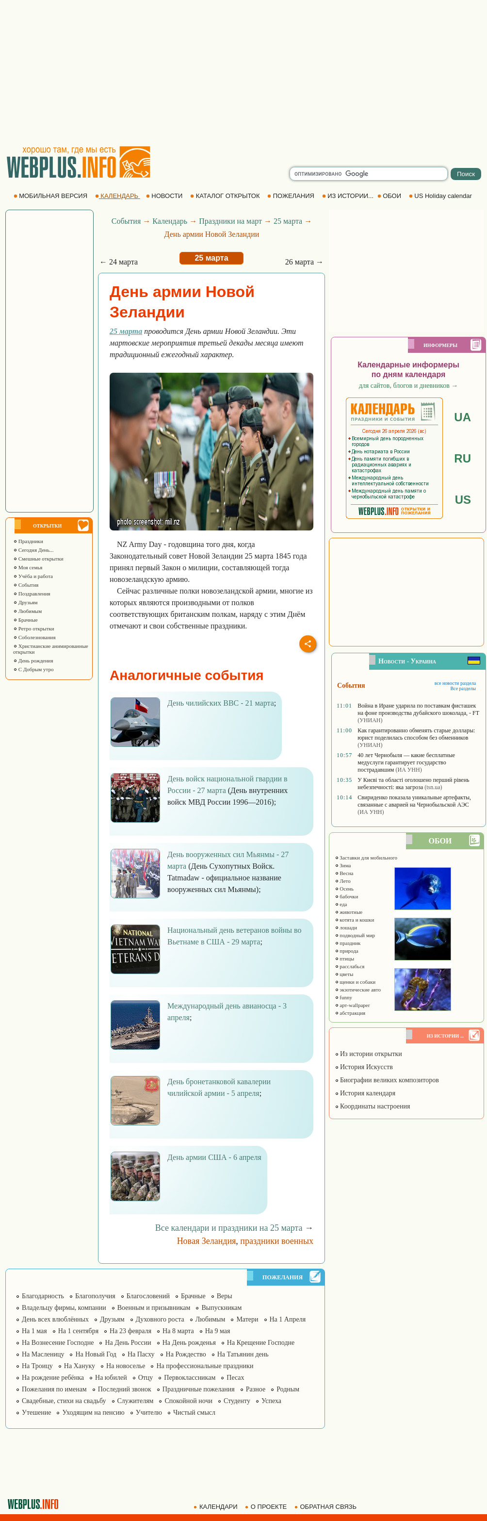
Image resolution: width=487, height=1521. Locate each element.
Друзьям (25, 602)
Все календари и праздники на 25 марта (229, 1228)
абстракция (350, 1013)
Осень (344, 889)
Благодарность (43, 1296)
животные (349, 912)
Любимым (27, 611)
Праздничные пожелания (198, 1389)
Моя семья (27, 567)
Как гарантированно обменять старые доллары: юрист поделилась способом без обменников (416, 734)
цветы (344, 974)
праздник (348, 943)
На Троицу (37, 1366)
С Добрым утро (33, 669)
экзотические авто (358, 989)
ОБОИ (390, 195)
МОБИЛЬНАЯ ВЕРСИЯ (51, 195)
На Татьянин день (243, 1354)
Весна (344, 873)
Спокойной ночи (188, 1401)
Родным (287, 1389)
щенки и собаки (355, 982)
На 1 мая (34, 1331)
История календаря (365, 1093)
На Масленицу (43, 1354)
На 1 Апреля (288, 1319)
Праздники (28, 541)
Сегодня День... (33, 550)
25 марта (288, 221)
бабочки (346, 896)
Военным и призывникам (154, 1307)
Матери (247, 1319)
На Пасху (141, 1354)
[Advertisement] (243, 73)
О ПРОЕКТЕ (267, 1506)
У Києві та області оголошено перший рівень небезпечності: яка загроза (413, 784)
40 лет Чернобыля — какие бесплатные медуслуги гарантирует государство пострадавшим (406, 762)
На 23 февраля (130, 1331)
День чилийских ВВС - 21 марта (220, 703)
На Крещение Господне (260, 1342)
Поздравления (31, 593)
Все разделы (463, 688)
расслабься (350, 966)
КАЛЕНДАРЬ (117, 195)
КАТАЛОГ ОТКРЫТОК (225, 195)
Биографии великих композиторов (387, 1080)
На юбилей (111, 1377)
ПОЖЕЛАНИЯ (291, 195)
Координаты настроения (372, 1106)
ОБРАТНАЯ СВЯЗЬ (326, 1506)
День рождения (33, 660)
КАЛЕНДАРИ (216, 1506)
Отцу (145, 1377)
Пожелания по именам (54, 1389)
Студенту (237, 1401)
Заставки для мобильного (366, 857)
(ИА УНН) (408, 769)
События (25, 585)
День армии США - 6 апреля (214, 1157)
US (463, 499)
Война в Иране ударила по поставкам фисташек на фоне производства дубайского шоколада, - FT (418, 709)
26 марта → (304, 262)
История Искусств (364, 1067)
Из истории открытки (368, 1054)
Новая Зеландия (206, 1241)
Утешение (36, 1412)
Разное (255, 1389)
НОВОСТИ (165, 195)
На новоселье (125, 1366)
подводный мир (355, 935)
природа (346, 951)
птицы (345, 958)
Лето (343, 881)
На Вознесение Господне (58, 1342)
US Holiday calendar (441, 195)
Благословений (148, 1296)
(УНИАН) (369, 720)
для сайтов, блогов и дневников (408, 385)
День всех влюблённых (55, 1319)
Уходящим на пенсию (93, 1412)
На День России (128, 1342)
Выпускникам (221, 1307)
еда (341, 904)
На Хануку (79, 1366)
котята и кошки (354, 920)
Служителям (135, 1401)
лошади (346, 927)
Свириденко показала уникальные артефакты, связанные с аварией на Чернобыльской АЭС (414, 801)
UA (462, 417)
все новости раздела (455, 683)
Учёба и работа (33, 576)
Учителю (149, 1412)
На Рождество (186, 1354)
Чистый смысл (194, 1412)
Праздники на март (230, 221)
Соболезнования (34, 637)
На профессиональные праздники (204, 1366)
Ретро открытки (33, 628)
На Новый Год (95, 1354)
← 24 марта (118, 262)
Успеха (271, 1401)
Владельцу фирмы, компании (64, 1307)
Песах (235, 1377)
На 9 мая (217, 1331)
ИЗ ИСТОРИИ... (348, 195)
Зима (343, 865)
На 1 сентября (78, 1331)
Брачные (25, 620)
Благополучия (95, 1296)
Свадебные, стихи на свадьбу (64, 1401)
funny (343, 997)
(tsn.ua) (433, 787)
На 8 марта (178, 1331)
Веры (224, 1296)
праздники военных (276, 1241)
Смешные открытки (38, 559)
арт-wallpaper (352, 1005)
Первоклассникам (189, 1377)
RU (462, 458)
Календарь (169, 221)
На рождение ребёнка (53, 1377)
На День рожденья (189, 1342)
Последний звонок (124, 1389)
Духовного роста (160, 1319)
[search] (369, 174)
